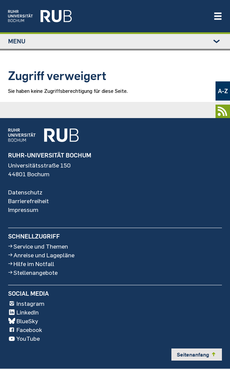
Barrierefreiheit (28, 201)
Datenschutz (25, 192)
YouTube (24, 338)
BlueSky (23, 321)
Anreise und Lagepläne (41, 255)
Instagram (26, 303)
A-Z (223, 91)
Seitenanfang (197, 354)
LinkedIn (23, 312)
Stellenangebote (33, 272)
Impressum (23, 210)
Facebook (25, 330)
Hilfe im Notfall (31, 263)
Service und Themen (38, 246)
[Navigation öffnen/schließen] (217, 16)
